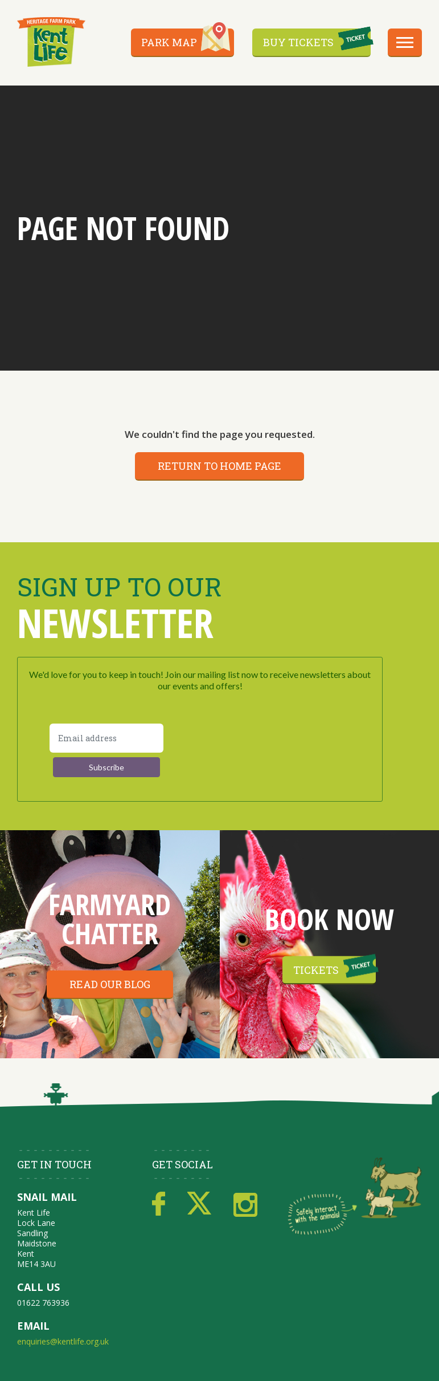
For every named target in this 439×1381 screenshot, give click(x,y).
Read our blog (109, 984)
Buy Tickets (298, 42)
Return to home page (219, 466)
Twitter (199, 1204)
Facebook (158, 1204)
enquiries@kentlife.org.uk (63, 1341)
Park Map (169, 42)
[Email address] (106, 738)
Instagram (245, 1204)
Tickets (316, 970)
